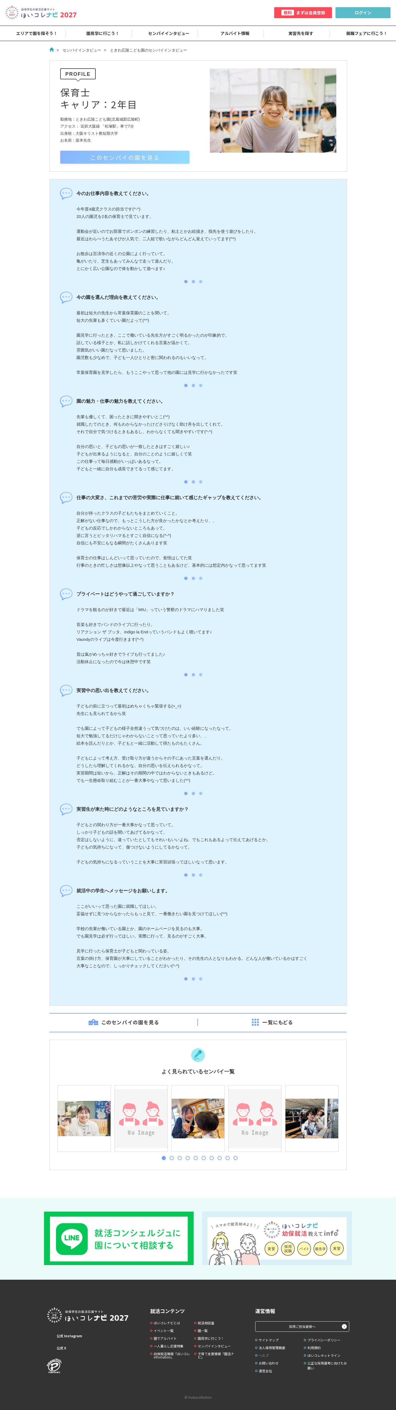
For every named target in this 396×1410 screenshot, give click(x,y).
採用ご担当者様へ (302, 1326)
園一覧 (203, 1330)
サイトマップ (269, 1340)
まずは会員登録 (303, 12)
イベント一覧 (164, 1330)
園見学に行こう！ (99, 33)
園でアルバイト (165, 1338)
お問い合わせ (269, 1363)
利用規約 (314, 1347)
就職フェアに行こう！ (363, 33)
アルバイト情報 (231, 33)
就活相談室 (206, 1322)
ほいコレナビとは (167, 1322)
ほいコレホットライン (323, 1355)
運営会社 (265, 1370)
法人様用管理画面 (272, 1347)
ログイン (363, 12)
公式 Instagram (64, 1336)
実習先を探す (297, 33)
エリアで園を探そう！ (33, 33)
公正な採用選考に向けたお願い (327, 1365)
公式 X (56, 1348)
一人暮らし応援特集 (168, 1346)
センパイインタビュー (165, 33)
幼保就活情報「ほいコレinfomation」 (172, 1355)
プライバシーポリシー (323, 1340)
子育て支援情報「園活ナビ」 (216, 1355)
